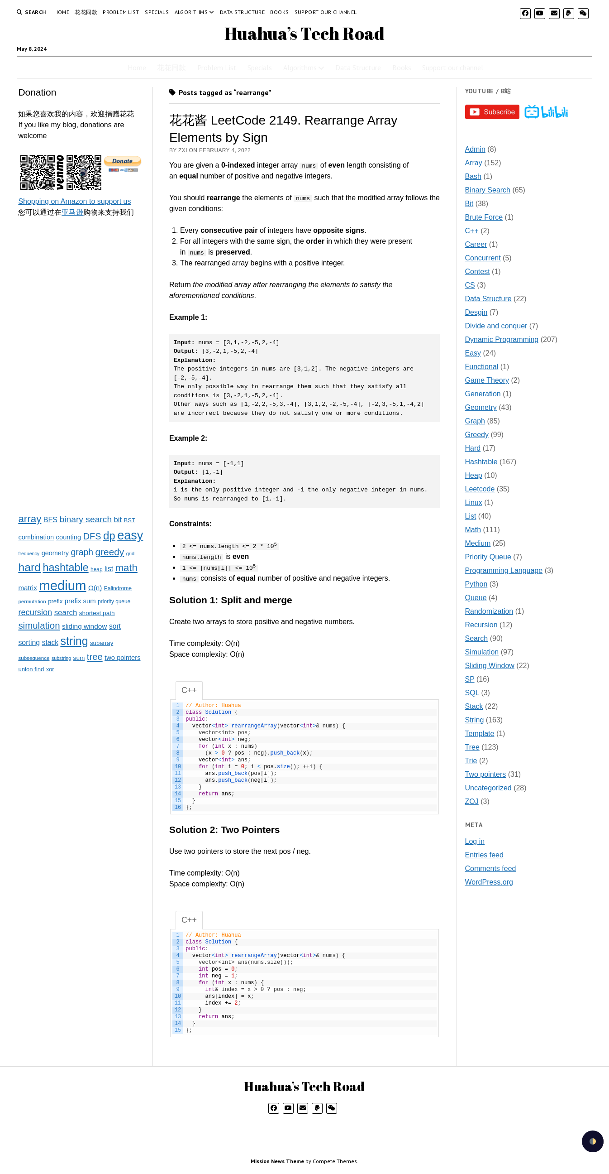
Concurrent (483, 258)
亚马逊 (72, 212)
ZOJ (472, 801)
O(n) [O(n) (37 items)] (95, 588)
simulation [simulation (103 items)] (39, 625)
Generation (483, 394)
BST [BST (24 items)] (129, 520)
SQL (472, 693)
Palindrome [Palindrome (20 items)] (118, 588)
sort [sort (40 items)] (115, 626)
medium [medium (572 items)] (62, 585)
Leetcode (480, 489)
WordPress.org (489, 882)
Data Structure (242, 12)
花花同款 (86, 12)
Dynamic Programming (502, 339)
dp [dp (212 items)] (109, 535)
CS (470, 285)
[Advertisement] (81, 364)
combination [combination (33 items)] (36, 537)
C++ (472, 231)
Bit (469, 203)
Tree (472, 747)
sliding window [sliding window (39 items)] (84, 626)
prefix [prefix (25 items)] (55, 601)
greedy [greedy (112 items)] (109, 552)
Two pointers (485, 774)
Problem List (121, 12)
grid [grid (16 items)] (130, 553)
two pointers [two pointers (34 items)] (122, 657)
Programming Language (504, 570)
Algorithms (191, 12)
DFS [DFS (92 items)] (92, 536)
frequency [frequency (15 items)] (28, 553)
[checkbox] (593, 1141)
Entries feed (484, 855)
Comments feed (490, 868)
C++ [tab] (189, 690)
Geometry (481, 407)
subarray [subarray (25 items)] (101, 643)
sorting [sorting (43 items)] (29, 642)
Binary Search (488, 190)
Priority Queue (488, 557)
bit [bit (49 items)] (118, 519)
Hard (473, 448)
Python (476, 584)
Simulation (482, 652)
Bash (473, 176)
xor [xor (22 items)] (50, 669)
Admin (475, 149)
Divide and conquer (496, 326)
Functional (482, 366)
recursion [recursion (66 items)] (35, 612)
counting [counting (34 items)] (68, 537)
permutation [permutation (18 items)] (32, 601)
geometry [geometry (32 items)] (55, 553)
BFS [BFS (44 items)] (50, 519)
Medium (478, 543)
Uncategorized (488, 788)
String (474, 720)
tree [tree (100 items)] (95, 657)
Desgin (476, 312)
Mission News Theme (277, 1161)
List (470, 516)
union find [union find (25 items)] (31, 669)
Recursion (481, 625)
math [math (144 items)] (126, 567)
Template (480, 733)
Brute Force (484, 217)
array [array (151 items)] (29, 518)
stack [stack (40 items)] (50, 642)
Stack (474, 706)
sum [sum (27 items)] (79, 657)
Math (473, 530)
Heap (473, 475)
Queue (476, 597)
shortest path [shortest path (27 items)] (97, 613)
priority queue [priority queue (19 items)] (114, 601)
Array (473, 163)
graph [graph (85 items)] (82, 552)
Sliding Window (489, 665)
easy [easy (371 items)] (130, 535)
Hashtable (481, 462)
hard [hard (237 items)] (29, 567)
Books (279, 12)
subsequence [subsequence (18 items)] (33, 658)
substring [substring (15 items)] (61, 658)
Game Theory (487, 380)
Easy (473, 353)
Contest (477, 271)
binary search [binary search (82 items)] (85, 519)
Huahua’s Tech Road (304, 33)
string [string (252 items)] (74, 641)
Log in (475, 841)
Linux (473, 502)
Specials (157, 12)
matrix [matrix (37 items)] (27, 588)
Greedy (477, 434)
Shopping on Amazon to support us (74, 201)
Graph (475, 421)
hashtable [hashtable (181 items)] (65, 567)
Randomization (489, 611)
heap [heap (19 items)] (96, 569)
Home (61, 12)
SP (470, 679)
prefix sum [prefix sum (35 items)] (80, 601)
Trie (471, 761)
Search (476, 638)
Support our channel (326, 12)
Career (476, 244)
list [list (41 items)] (109, 569)
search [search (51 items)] (65, 612)
